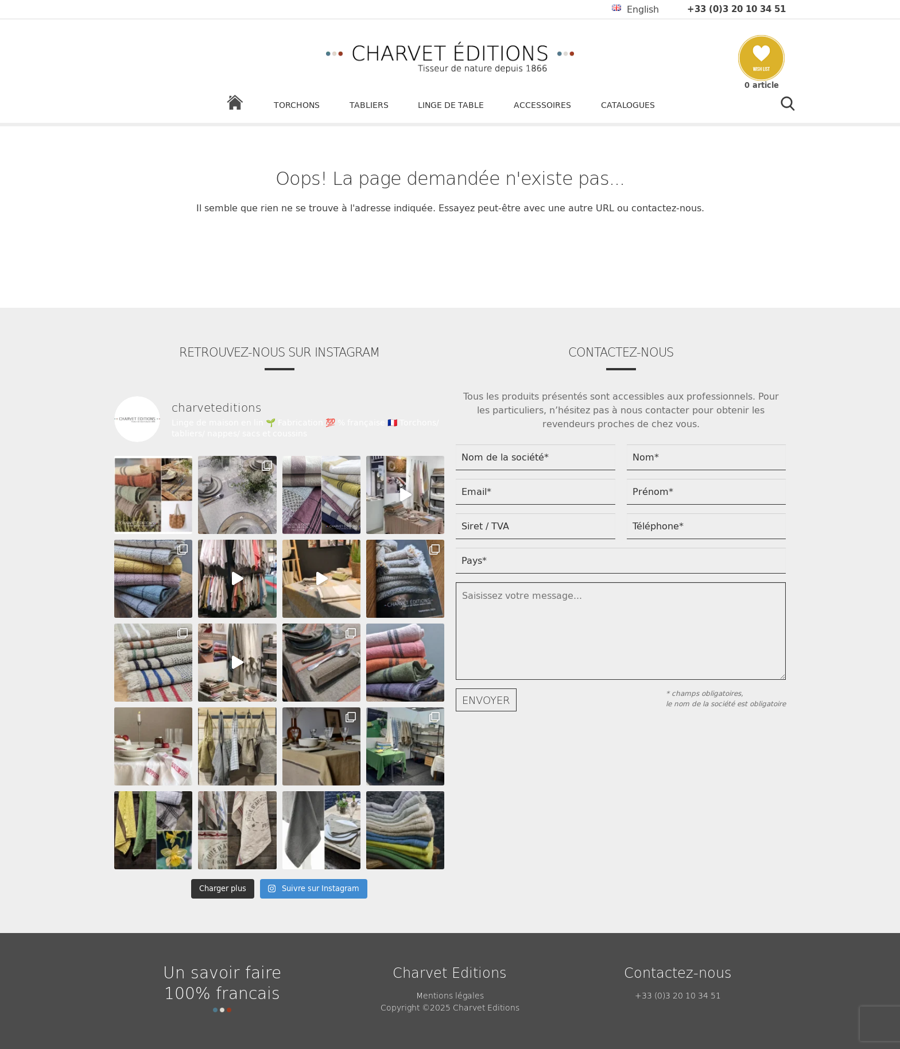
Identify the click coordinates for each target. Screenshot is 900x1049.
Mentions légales (450, 995)
